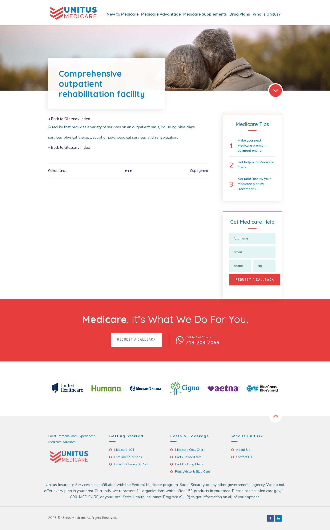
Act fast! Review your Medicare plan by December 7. (254, 184)
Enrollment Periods (128, 457)
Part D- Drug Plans (189, 464)
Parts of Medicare (188, 457)
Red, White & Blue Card (192, 471)
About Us (243, 449)
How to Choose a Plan (131, 464)
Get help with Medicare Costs (256, 165)
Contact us (244, 457)
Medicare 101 (124, 449)
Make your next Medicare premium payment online (252, 145)
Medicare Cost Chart (190, 449)
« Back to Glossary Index (69, 118)
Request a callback (136, 339)
